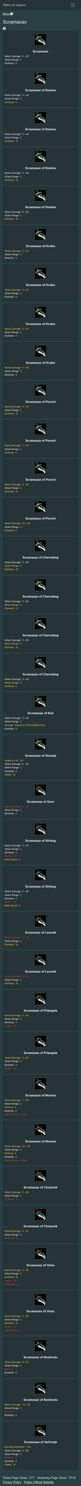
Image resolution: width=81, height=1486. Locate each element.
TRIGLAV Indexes (14, 5)
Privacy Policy (12, 1482)
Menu (8, 13)
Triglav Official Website (39, 1482)
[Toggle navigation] (73, 5)
